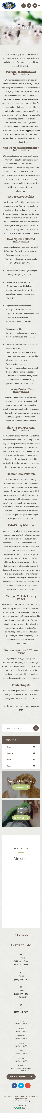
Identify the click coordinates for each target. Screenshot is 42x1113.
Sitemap (27, 1101)
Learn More (19, 787)
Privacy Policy (17, 1101)
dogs (9, 747)
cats (9, 766)
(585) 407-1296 (21, 994)
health (10, 759)
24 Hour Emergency (18, 1077)
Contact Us (19, 818)
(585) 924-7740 (21, 979)
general (10, 753)
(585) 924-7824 (21, 1012)
